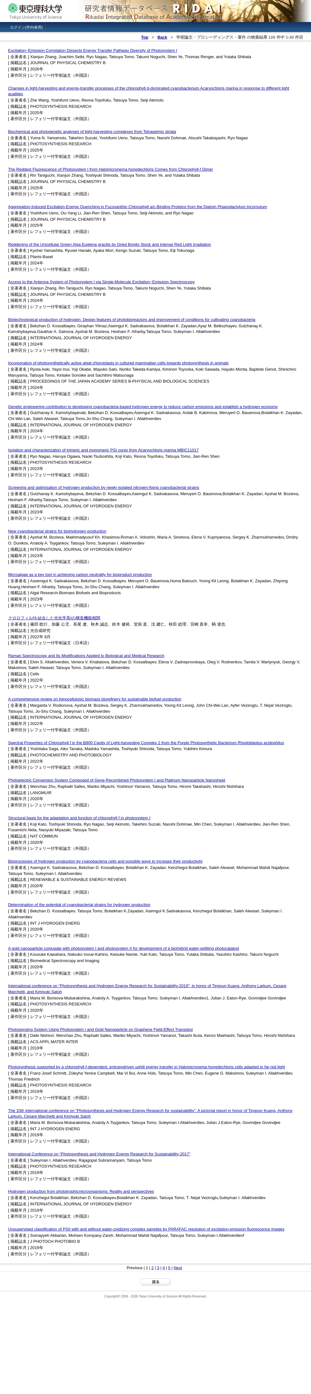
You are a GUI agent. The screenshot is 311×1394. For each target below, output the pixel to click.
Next (178, 1267)
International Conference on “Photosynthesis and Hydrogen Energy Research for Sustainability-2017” (99, 1154)
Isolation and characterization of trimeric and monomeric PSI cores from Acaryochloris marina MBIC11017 (103, 450)
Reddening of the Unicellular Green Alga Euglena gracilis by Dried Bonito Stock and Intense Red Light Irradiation (109, 244)
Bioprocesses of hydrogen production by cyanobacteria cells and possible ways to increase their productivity (105, 861)
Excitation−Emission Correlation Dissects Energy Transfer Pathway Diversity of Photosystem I (92, 50)
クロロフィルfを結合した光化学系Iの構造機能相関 (54, 618)
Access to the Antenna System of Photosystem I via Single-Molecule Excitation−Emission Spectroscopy (101, 281)
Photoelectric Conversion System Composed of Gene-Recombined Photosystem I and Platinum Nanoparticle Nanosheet (116, 780)
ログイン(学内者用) (26, 27)
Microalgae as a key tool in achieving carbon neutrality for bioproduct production (80, 574)
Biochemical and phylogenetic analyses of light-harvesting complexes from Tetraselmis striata (92, 131)
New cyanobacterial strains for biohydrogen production (57, 531)
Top (144, 37)
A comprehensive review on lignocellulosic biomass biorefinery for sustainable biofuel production (95, 699)
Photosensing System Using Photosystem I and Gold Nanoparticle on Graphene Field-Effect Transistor (100, 1029)
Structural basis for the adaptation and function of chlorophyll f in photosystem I (79, 818)
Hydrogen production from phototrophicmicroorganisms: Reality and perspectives (81, 1191)
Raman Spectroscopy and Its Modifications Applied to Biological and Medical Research (86, 655)
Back (162, 37)
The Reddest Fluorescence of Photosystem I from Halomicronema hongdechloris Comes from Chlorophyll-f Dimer (110, 169)
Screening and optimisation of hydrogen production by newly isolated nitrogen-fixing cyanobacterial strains (103, 487)
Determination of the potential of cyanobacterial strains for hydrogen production (79, 904)
